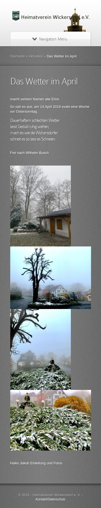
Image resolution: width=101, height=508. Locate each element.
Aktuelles (36, 56)
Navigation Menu (49, 39)
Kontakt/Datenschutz (50, 499)
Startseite (17, 56)
